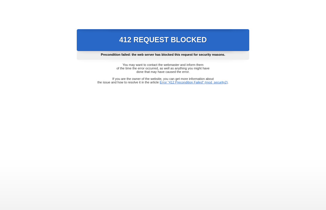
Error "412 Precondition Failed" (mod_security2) (194, 82)
